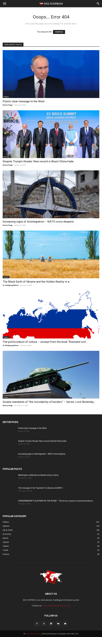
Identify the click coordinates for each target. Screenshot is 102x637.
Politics (6, 97)
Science (6, 277)
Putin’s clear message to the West (24, 101)
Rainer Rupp (7, 105)
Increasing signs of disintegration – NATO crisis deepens (38, 221)
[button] (4, 3)
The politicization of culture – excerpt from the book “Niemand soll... (45, 341)
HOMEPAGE (59, 32)
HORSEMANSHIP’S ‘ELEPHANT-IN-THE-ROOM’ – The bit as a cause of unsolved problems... (56, 501)
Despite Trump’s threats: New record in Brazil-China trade (38, 161)
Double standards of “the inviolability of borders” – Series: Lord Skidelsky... (49, 401)
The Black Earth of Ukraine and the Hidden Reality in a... (37, 281)
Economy (6, 157)
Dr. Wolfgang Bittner (11, 285)
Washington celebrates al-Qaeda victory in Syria (38, 475)
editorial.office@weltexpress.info (56, 605)
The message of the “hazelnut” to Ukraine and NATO (40, 488)
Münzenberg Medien (33, 634)
